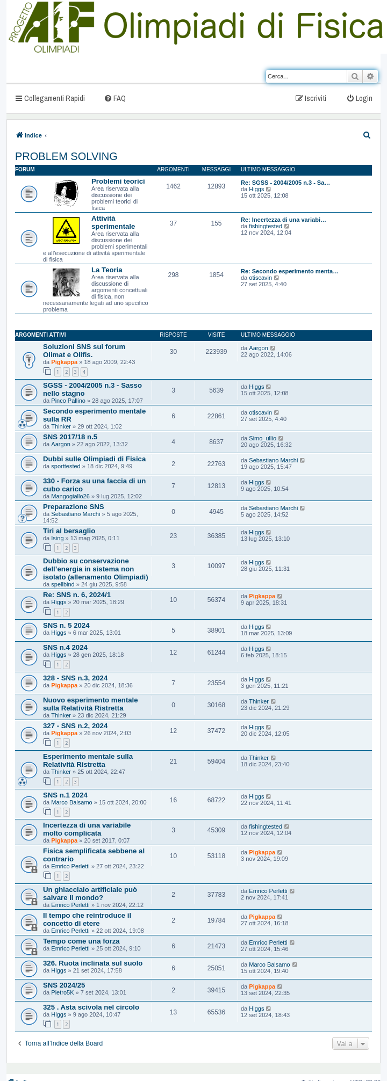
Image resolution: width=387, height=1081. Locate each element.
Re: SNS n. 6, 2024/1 (77, 595)
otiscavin (260, 277)
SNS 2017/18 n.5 (70, 437)
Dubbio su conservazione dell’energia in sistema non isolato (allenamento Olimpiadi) (95, 569)
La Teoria (107, 270)
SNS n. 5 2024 (66, 625)
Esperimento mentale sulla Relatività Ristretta (88, 760)
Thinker (61, 426)
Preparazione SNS (73, 507)
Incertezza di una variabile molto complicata (87, 829)
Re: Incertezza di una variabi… (283, 219)
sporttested (65, 466)
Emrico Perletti (70, 866)
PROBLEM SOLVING (66, 156)
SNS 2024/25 (64, 985)
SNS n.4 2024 (65, 647)
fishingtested (265, 226)
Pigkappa (64, 362)
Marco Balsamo (71, 802)
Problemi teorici (118, 181)
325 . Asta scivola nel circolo (91, 1007)
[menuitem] (115, 98)
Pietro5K (62, 992)
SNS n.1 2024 (65, 795)
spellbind (62, 584)
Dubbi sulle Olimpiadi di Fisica (94, 459)
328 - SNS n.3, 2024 (75, 678)
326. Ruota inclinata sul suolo (92, 963)
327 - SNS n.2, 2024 (75, 726)
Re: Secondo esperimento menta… (290, 271)
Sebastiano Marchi (273, 460)
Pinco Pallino (68, 400)
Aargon (258, 348)
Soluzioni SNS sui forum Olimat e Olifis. (84, 351)
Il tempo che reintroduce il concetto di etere (87, 919)
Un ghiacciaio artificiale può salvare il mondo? (90, 894)
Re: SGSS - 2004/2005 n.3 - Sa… (285, 182)
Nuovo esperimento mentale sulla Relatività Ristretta (90, 704)
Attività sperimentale (113, 222)
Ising (57, 538)
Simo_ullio (262, 438)
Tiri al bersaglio (69, 531)
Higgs (256, 189)
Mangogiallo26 (70, 496)
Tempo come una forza (81, 941)
